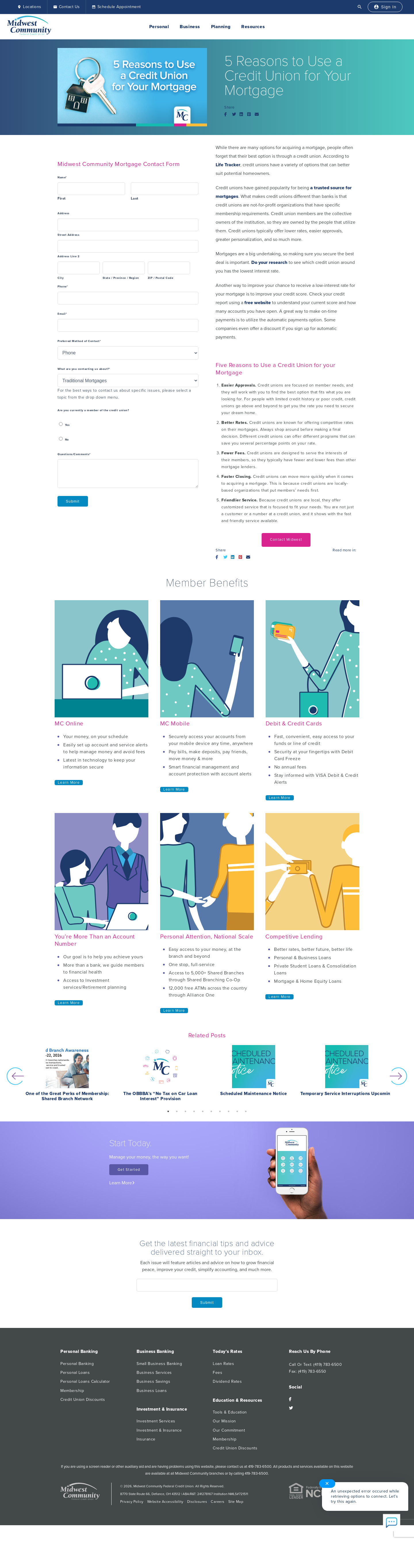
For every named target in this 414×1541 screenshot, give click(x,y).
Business (190, 27)
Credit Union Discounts (82, 1399)
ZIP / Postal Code (160, 278)
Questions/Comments (74, 454)
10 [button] (246, 1111)
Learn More (69, 782)
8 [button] (228, 1111)
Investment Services (156, 1421)
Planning (220, 27)
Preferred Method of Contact (79, 341)
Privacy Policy (131, 1501)
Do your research (269, 262)
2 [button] (177, 1111)
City (60, 278)
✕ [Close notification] (327, 1483)
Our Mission (224, 1421)
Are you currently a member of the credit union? (93, 410)
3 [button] (185, 1111)
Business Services (154, 1372)
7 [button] (220, 1111)
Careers (218, 1501)
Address (63, 213)
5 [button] (203, 1111)
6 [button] (211, 1111)
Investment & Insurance (159, 1430)
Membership (72, 1390)
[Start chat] (391, 1523)
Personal (159, 27)
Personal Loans (75, 1372)
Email (62, 314)
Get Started (129, 1169)
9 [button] (237, 1111)
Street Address (68, 235)
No (67, 439)
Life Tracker (228, 165)
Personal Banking (77, 1363)
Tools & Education (230, 1412)
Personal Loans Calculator (85, 1381)
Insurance (146, 1439)
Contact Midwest (286, 539)
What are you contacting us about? (83, 369)
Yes (67, 425)
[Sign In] (385, 7)
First (61, 198)
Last (135, 198)
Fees (217, 1372)
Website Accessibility (165, 1501)
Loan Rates (223, 1363)
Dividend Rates (227, 1381)
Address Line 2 (68, 256)
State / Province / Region (121, 278)
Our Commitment (229, 1430)
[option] (67, 1076)
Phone (62, 286)
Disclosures (197, 1501)
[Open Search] (359, 7)
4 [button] (194, 1111)
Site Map (235, 1501)
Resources (253, 27)
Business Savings (153, 1381)
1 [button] (168, 1111)
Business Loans (152, 1390)
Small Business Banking (159, 1363)
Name (62, 177)
